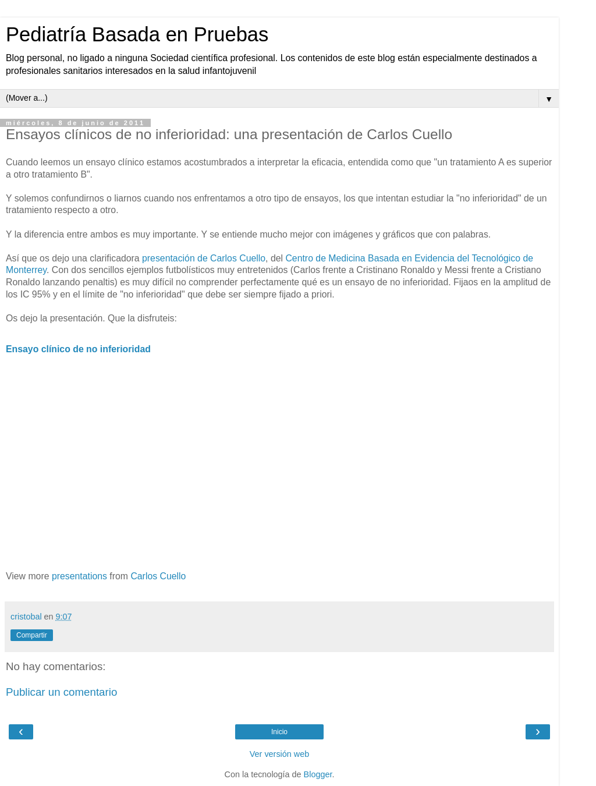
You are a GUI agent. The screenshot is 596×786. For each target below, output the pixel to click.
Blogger (318, 774)
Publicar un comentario (61, 692)
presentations (79, 576)
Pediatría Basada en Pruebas (137, 34)
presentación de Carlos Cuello (203, 258)
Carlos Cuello (158, 576)
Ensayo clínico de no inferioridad (78, 349)
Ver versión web (279, 754)
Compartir (31, 635)
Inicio (279, 732)
